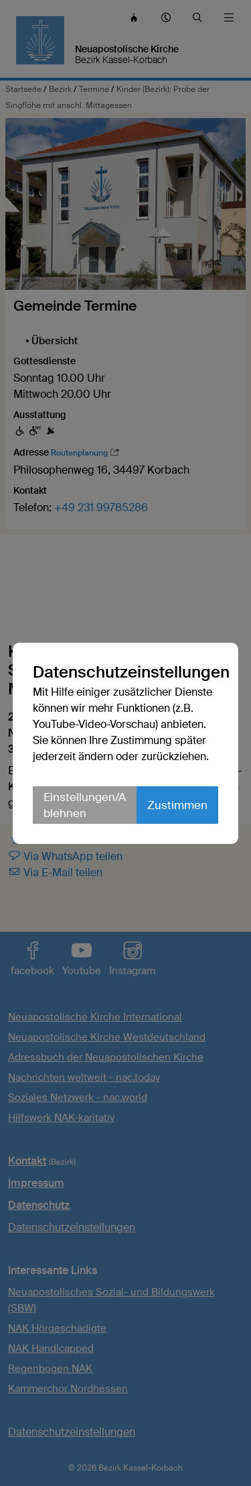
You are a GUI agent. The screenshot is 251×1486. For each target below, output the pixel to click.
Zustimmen (177, 805)
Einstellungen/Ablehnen (85, 805)
